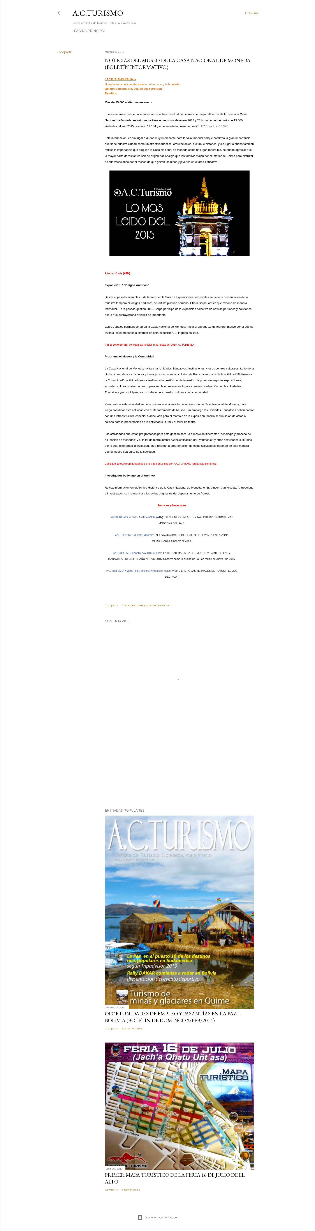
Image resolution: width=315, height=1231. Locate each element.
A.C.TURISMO (97, 13)
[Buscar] (252, 13)
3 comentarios (131, 1189)
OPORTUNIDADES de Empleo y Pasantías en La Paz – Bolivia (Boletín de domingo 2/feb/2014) (172, 1017)
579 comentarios (132, 1028)
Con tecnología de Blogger (157, 1217)
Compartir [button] (64, 52)
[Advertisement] (179, 767)
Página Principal (90, 31)
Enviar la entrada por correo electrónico (146, 605)
